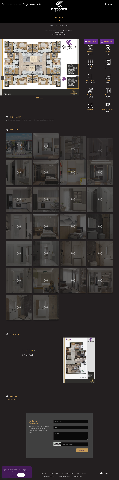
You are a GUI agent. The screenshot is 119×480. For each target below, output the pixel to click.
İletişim (84, 473)
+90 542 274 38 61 (33, 7)
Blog (78, 473)
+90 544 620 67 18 (13, 7)
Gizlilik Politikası (54, 473)
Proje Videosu (92, 41)
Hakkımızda (44, 473)
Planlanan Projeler (78, 476)
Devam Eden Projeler (50, 476)
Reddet (12, 475)
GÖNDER (74, 457)
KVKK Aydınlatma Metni (68, 473)
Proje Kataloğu (108, 41)
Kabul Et (21, 475)
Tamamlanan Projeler (64, 476)
